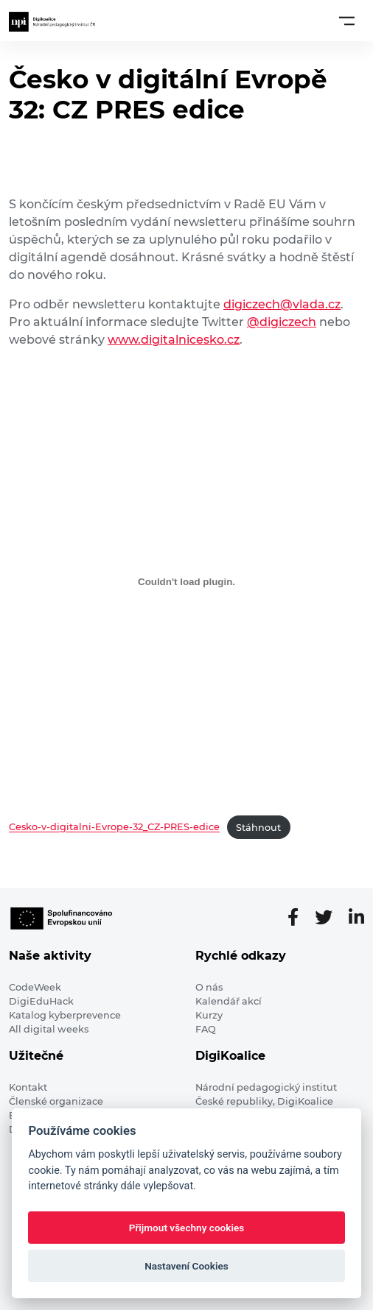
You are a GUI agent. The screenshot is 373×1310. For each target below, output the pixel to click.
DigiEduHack (41, 1001)
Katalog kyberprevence (65, 1015)
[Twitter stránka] (329, 917)
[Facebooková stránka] (298, 917)
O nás (209, 987)
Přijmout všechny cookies (187, 1227)
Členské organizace (56, 1101)
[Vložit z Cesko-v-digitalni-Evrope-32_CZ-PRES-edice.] (186, 581)
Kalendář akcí (228, 1001)
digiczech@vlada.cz (282, 304)
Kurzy (209, 1015)
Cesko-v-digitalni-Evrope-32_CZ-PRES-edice (114, 827)
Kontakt (28, 1087)
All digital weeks (48, 1029)
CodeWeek (35, 987)
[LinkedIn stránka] (356, 917)
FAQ (205, 1029)
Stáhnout (258, 827)
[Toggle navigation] (347, 20)
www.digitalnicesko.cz (174, 340)
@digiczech (281, 322)
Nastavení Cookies (186, 1266)
